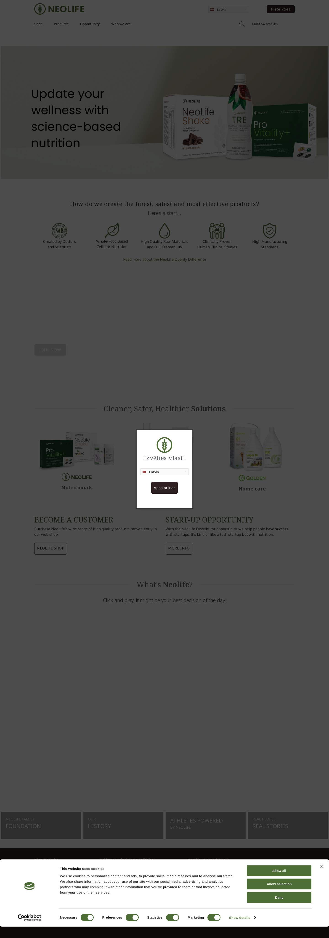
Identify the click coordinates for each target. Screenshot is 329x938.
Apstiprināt (164, 487)
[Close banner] (322, 877)
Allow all (279, 882)
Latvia (151, 472)
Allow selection (279, 896)
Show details (239, 929)
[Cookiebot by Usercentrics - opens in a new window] (30, 929)
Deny (279, 909)
